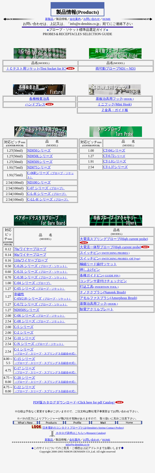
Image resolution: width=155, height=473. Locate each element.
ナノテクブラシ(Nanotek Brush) (103, 292)
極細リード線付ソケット (98, 264)
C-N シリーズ (39, 344)
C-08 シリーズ (39, 321)
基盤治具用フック (99, 303)
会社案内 (75, 19)
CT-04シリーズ (114, 150)
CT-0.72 (114, 156)
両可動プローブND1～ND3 (115, 68)
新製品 (49, 19)
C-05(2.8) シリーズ (43, 298)
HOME (106, 19)
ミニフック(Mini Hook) (114, 104)
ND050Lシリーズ (40, 156)
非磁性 (19, 294)
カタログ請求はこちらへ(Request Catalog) (77, 432)
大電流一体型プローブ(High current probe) (110, 247)
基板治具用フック (115, 98)
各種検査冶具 (39, 98)
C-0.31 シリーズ (41, 271)
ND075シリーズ (39, 167)
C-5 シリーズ (23, 327)
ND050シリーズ (39, 150)
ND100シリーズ (39, 182)
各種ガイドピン (100, 275)
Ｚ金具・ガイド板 (114, 110)
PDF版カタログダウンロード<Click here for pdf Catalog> (74, 402)
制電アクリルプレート (96, 309)
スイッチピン (104, 252)
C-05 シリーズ (39, 288)
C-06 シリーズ (39, 315)
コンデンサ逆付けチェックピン (103, 281)
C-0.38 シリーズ (41, 277)
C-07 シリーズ (46, 188)
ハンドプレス (35, 104)
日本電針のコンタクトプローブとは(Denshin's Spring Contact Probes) (83, 427)
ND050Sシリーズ (40, 161)
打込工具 (99, 286)
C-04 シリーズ (32, 283)
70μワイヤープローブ (30, 249)
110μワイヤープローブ (31, 260)
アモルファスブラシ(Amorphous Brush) (108, 298)
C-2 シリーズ (23, 332)
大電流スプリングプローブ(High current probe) (114, 239)
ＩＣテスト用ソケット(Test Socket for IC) (36, 68)
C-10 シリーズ (24, 338)
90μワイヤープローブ (30, 254)
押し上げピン (90, 269)
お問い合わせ (91, 19)
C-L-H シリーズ (47, 193)
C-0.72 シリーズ (41, 304)
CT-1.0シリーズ (114, 161)
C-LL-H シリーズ (48, 199)
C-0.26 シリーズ (41, 266)
